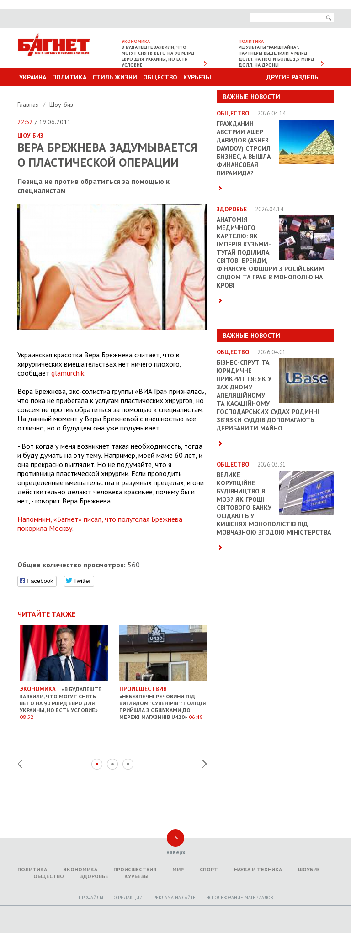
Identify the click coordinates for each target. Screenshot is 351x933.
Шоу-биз (61, 104)
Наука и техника (258, 869)
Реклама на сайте (174, 898)
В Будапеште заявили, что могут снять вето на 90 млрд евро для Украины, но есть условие (158, 56)
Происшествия (134, 869)
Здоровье (94, 876)
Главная (29, 104)
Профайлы (91, 898)
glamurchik (67, 372)
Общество (160, 77)
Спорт (209, 869)
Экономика (80, 869)
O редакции (128, 898)
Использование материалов (239, 898)
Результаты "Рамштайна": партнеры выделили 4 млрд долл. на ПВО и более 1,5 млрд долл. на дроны (276, 56)
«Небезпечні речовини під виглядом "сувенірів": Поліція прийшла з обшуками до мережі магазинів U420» (163, 700)
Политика (69, 77)
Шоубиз (309, 869)
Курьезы (197, 77)
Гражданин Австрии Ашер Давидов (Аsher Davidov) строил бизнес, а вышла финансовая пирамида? (244, 148)
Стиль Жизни (114, 77)
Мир (178, 869)
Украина (32, 77)
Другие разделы (293, 77)
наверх (175, 852)
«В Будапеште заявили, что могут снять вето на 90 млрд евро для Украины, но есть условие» (64, 700)
